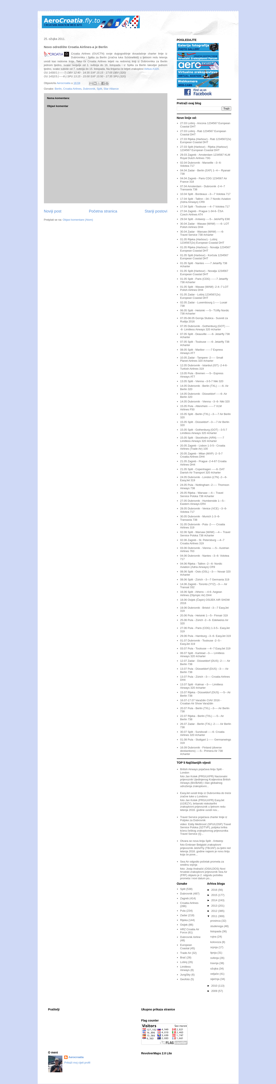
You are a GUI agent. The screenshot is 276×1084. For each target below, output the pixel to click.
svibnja (215, 957)
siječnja (215, 979)
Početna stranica (103, 211)
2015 (214, 895)
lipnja (213, 952)
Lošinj (183, 962)
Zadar (183, 915)
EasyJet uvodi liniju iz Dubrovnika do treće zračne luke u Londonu (205, 794)
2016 (214, 889)
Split (99, 88)
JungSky (185, 974)
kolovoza (216, 942)
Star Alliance (111, 88)
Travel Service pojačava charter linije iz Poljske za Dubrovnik (203, 819)
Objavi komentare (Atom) (78, 219)
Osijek (184, 924)
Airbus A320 (151, 68)
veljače (215, 973)
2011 (214, 916)
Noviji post (53, 211)
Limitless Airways (185, 968)
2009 (214, 990)
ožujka (214, 968)
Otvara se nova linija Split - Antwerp (201, 840)
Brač (183, 957)
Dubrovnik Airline (190, 937)
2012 (214, 910)
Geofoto (185, 979)
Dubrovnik (89, 88)
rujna (213, 936)
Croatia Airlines (72, 88)
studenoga (217, 926)
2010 (214, 985)
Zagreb (184, 898)
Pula (183, 910)
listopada (216, 931)
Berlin (58, 88)
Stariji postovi (156, 211)
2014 (214, 900)
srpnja (214, 947)
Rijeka (184, 920)
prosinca (215, 920)
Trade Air (185, 952)
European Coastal (186, 946)
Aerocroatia (75, 1057)
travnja (214, 963)
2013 (214, 905)
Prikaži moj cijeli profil (77, 1062)
